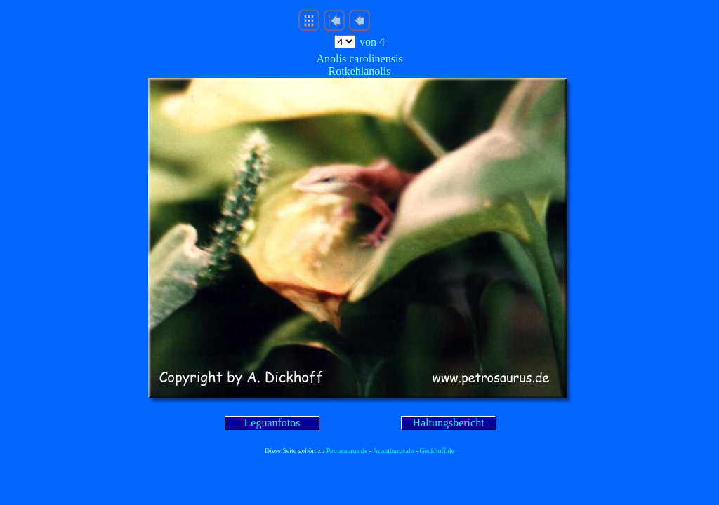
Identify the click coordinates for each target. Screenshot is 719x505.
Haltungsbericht (448, 423)
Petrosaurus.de (347, 450)
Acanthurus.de (393, 450)
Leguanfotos (272, 423)
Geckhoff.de (437, 450)
